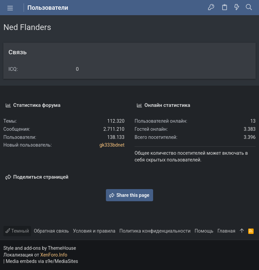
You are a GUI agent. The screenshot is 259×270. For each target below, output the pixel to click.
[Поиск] (249, 8)
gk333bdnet (111, 145)
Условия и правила (94, 231)
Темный (17, 231)
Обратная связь (51, 231)
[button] (10, 8)
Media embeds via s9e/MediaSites (42, 261)
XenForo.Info (53, 255)
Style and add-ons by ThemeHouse (39, 248)
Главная (226, 231)
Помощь (204, 231)
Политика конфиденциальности (155, 231)
